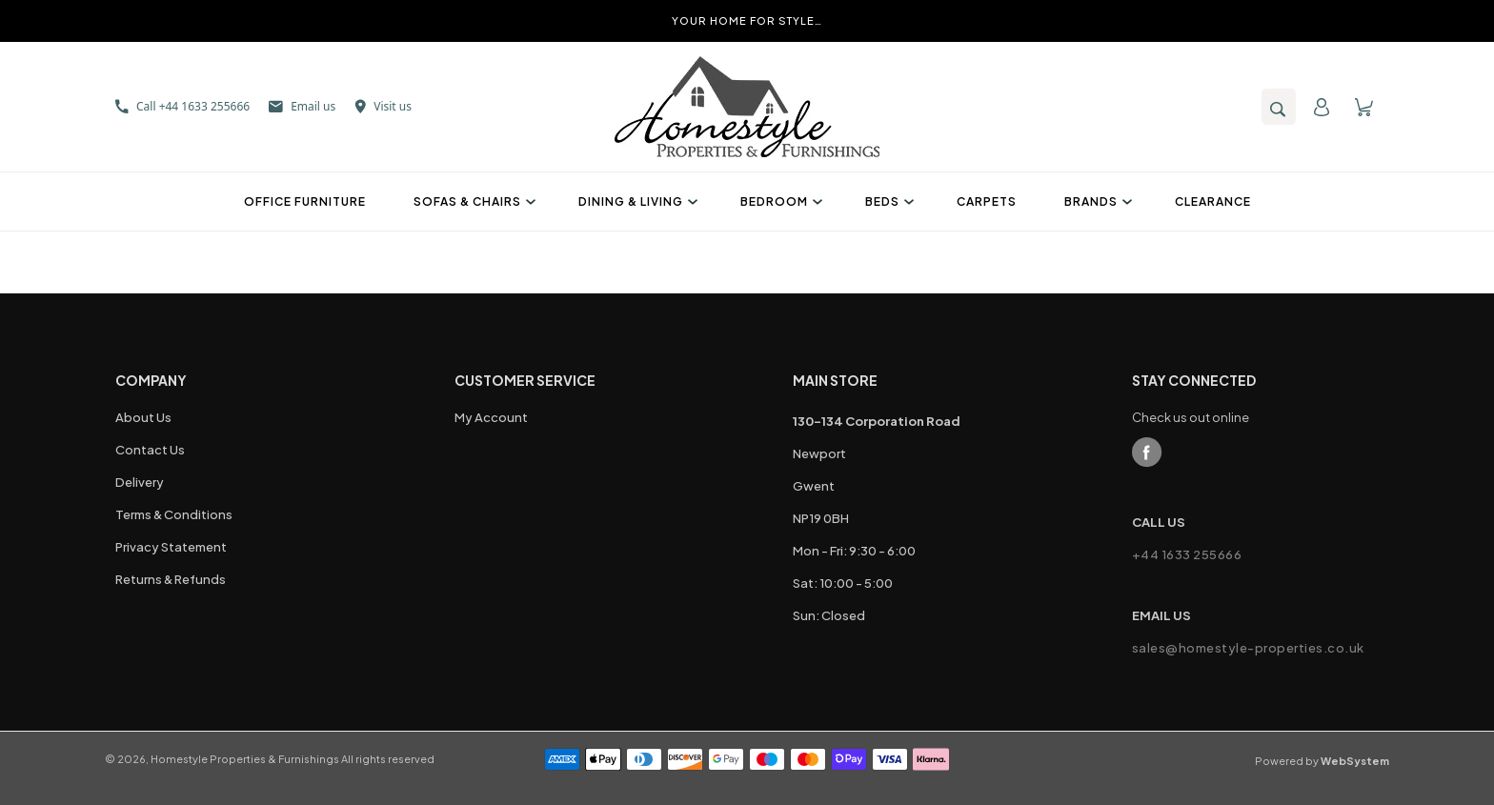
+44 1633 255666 (1187, 554)
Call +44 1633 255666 (182, 106)
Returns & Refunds (170, 579)
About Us (143, 417)
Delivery (139, 482)
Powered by (1322, 761)
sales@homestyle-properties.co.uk (1248, 647)
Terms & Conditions (173, 514)
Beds (887, 201)
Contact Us (150, 449)
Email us (302, 106)
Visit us (383, 106)
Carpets (987, 201)
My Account (491, 417)
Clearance (1213, 201)
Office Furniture (305, 201)
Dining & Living (635, 201)
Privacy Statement (171, 546)
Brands (1095, 201)
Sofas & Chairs (472, 201)
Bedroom (779, 201)
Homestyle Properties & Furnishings (245, 759)
